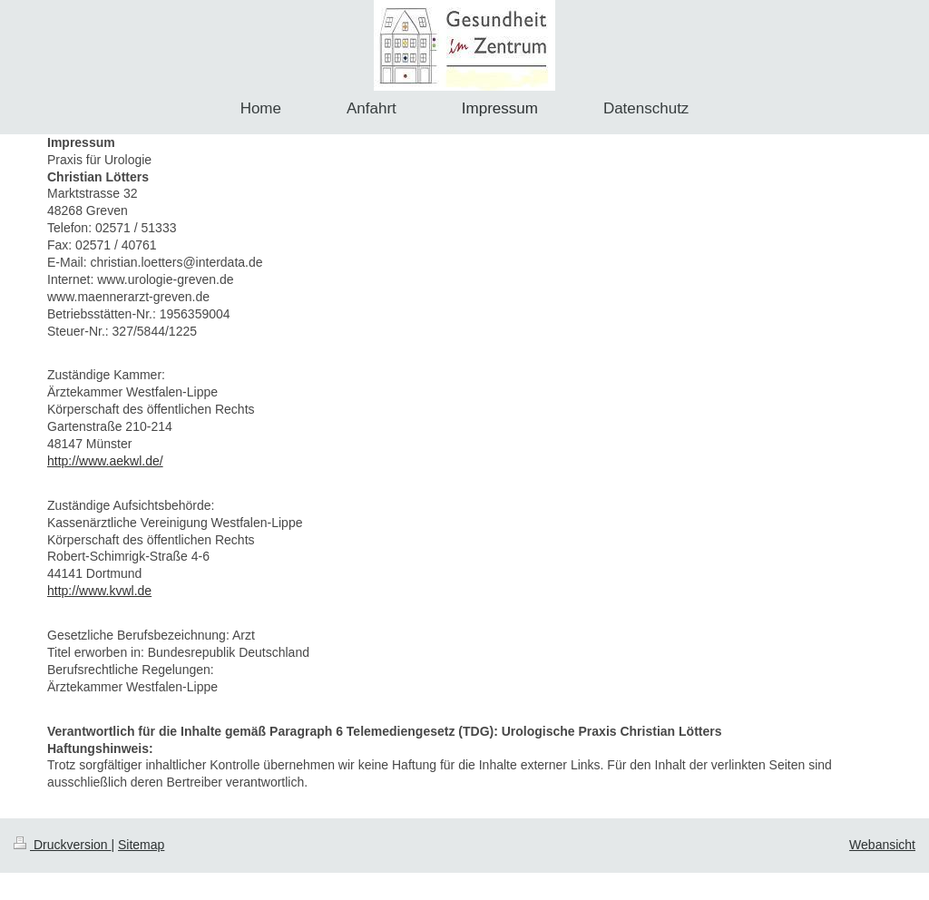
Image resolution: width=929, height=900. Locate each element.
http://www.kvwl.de (99, 590)
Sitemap (141, 844)
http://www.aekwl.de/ (105, 461)
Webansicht (882, 844)
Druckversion (62, 844)
